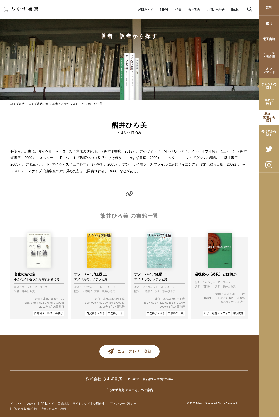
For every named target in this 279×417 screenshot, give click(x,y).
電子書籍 (269, 39)
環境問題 (238, 313)
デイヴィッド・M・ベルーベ (99, 287)
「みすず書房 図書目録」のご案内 (129, 390)
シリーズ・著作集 (269, 54)
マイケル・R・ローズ (34, 287)
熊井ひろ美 (28, 291)
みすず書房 (17, 103)
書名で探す (269, 101)
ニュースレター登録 (129, 351)
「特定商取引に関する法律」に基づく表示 (39, 408)
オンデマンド (269, 70)
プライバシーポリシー (122, 403)
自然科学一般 (115, 313)
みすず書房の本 (38, 103)
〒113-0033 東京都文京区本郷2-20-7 (149, 379)
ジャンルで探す (269, 86)
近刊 (269, 7)
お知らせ (31, 403)
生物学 (59, 313)
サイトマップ (81, 403)
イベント (16, 403)
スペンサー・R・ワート (216, 282)
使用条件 (98, 403)
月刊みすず (47, 403)
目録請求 (63, 403)
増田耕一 (207, 286)
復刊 (269, 23)
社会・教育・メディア (217, 313)
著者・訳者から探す (269, 117)
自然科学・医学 (43, 313)
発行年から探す (269, 133)
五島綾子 (87, 291)
